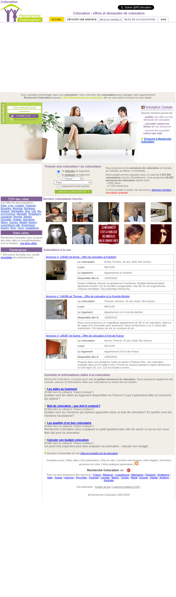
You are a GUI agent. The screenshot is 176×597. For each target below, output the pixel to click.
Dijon (13, 227)
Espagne (151, 474)
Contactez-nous (55, 460)
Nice (27, 211)
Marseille (22, 213)
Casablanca (32, 227)
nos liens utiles (28, 243)
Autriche (69, 477)
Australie (109, 480)
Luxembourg (122, 474)
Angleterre (163, 474)
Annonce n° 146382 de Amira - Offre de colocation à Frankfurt (81, 257)
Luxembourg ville (10, 225)
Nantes (28, 216)
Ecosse (143, 477)
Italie (50, 477)
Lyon (10, 205)
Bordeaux (29, 208)
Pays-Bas (81, 477)
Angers (5, 227)
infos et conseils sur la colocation (99, 453)
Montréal (18, 208)
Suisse (58, 477)
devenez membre (161, 189)
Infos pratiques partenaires (117, 464)
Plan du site (107, 460)
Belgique (108, 474)
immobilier (6, 257)
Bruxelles (6, 208)
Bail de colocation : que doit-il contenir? (73, 406)
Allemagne (137, 474)
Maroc (115, 477)
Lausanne (6, 216)
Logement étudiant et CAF (126, 487)
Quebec (17, 219)
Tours (20, 227)
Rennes (18, 216)
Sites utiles (72, 460)
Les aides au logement (62, 389)
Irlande (154, 477)
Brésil (134, 477)
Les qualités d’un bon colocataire (69, 423)
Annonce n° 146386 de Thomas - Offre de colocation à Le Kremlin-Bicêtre (88, 296)
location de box (103, 487)
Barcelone (29, 219)
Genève (5, 211)
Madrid (23, 222)
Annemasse (28, 225)
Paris (4, 205)
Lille (33, 211)
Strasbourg (34, 213)
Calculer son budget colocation (68, 440)
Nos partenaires (90, 460)
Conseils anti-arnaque (128, 460)
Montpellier (17, 211)
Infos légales (150, 460)
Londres (19, 205)
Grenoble (6, 219)
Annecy (33, 222)
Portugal (93, 477)
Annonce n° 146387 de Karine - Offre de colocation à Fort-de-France (85, 335)
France (97, 474)
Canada (105, 477)
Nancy (4, 222)
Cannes (13, 222)
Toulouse (31, 205)
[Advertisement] (88, 57)
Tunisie (125, 477)
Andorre (164, 477)
